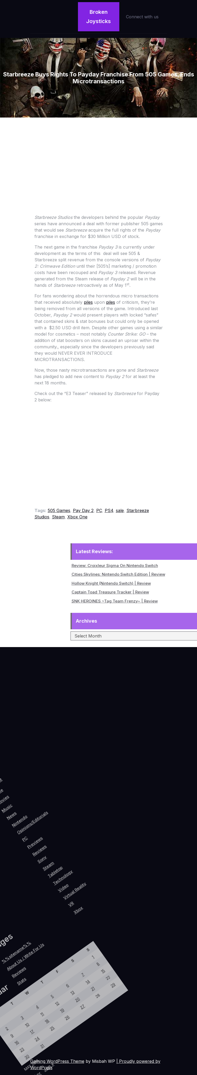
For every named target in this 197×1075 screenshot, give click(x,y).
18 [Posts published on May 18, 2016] (21, 1024)
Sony (50, 855)
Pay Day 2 (83, 510)
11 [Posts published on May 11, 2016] (13, 1021)
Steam (58, 516)
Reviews (43, 849)
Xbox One (77, 516)
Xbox (107, 880)
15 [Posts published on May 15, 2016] (43, 952)
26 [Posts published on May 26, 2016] (37, 1011)
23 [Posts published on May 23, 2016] (14, 1062)
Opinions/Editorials (23, 829)
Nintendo (11, 835)
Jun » (46, 1062)
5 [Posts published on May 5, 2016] (12, 1001)
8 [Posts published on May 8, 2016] (35, 949)
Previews (36, 845)
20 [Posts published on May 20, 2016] (36, 990)
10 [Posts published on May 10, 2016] (6, 1038)
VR (98, 879)
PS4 (109, 510)
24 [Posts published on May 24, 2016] (22, 1045)
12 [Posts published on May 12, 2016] (21, 1004)
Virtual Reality (95, 865)
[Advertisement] (98, 157)
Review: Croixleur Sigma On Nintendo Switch (150, 565)
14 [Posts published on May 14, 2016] (35, 970)
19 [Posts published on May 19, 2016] (29, 1007)
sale (120, 510)
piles (88, 302)
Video (83, 869)
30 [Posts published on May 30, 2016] (22, 1065)
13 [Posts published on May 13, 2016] (28, 987)
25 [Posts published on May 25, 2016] (29, 1028)
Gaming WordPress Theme (57, 1061)
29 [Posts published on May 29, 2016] (59, 959)
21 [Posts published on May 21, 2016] (43, 973)
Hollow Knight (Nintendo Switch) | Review (146, 583)
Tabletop (68, 859)
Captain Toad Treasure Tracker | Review (146, 592)
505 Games (59, 510)
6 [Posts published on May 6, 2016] (20, 984)
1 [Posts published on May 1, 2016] (27, 945)
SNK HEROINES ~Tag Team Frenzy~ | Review (150, 601)
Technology (78, 860)
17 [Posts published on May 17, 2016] (14, 1041)
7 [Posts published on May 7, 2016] (27, 966)
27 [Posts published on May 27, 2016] (44, 994)
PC (99, 510)
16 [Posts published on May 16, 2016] (7, 1058)
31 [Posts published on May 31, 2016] (30, 1048)
